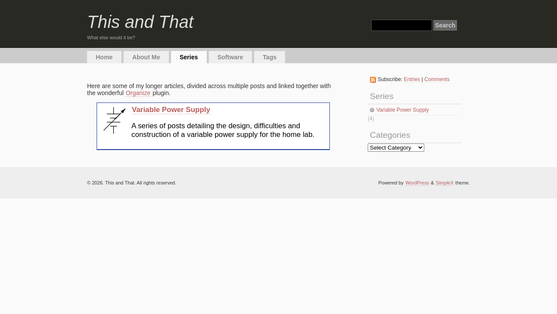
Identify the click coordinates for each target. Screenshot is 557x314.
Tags (270, 57)
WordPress (417, 182)
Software (230, 57)
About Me (146, 57)
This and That (140, 21)
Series (189, 57)
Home (104, 57)
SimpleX (444, 182)
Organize (138, 92)
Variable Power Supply (171, 110)
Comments (437, 79)
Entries (412, 79)
